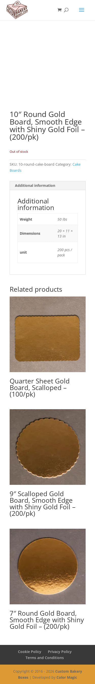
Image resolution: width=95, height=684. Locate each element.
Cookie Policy (29, 651)
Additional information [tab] (35, 185)
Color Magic (66, 677)
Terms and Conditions (45, 657)
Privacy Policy (60, 651)
